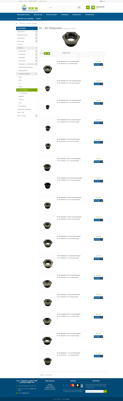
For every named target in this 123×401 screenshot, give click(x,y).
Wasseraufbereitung (23, 14)
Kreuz (20, 102)
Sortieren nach (66, 52)
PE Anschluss (22, 60)
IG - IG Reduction (22, 93)
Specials (50, 384)
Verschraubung (22, 106)
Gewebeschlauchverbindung (25, 67)
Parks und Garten (51, 14)
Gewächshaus (76, 14)
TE (19, 83)
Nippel (20, 77)
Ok (105, 391)
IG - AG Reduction (23, 90)
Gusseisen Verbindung (24, 73)
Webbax (68, 399)
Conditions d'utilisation (49, 389)
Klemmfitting (21, 57)
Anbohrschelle (22, 51)
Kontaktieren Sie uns (42, 1)
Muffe (19, 80)
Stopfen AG (21, 96)
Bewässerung (38, 14)
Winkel (20, 86)
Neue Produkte (50, 386)
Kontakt (38, 18)
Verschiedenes (89, 14)
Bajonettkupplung (22, 70)
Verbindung (64, 14)
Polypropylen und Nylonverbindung (27, 64)
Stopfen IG (21, 99)
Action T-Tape (20, 112)
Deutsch (103, 1)
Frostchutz (20, 44)
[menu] (88, 7)
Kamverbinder (22, 54)
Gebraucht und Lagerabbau (25, 18)
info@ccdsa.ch (25, 393)
